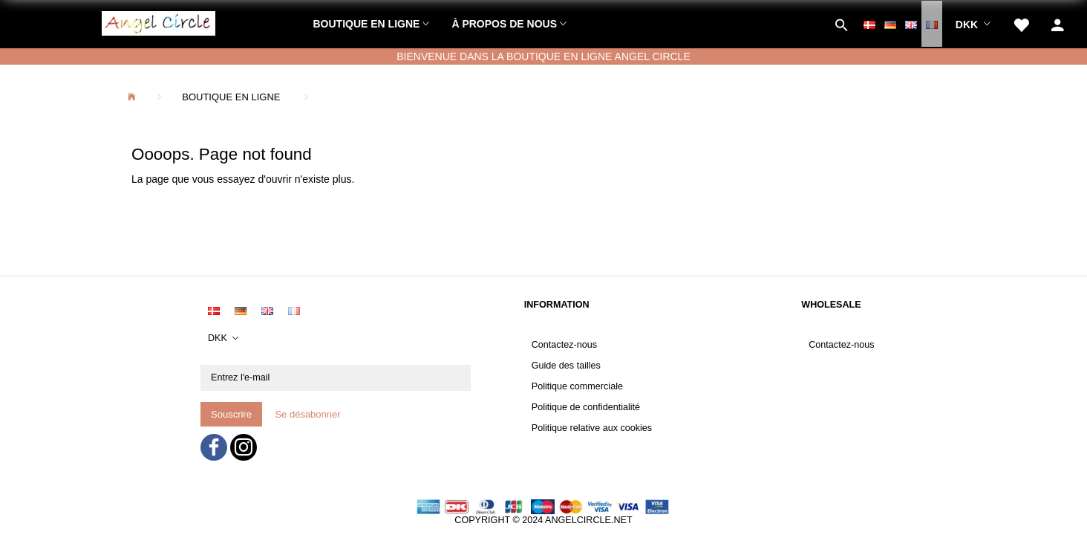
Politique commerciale (577, 386)
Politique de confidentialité (586, 407)
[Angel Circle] (158, 22)
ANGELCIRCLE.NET (589, 520)
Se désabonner (307, 414)
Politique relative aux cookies (592, 428)
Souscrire (231, 414)
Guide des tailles (566, 365)
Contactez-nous (564, 345)
